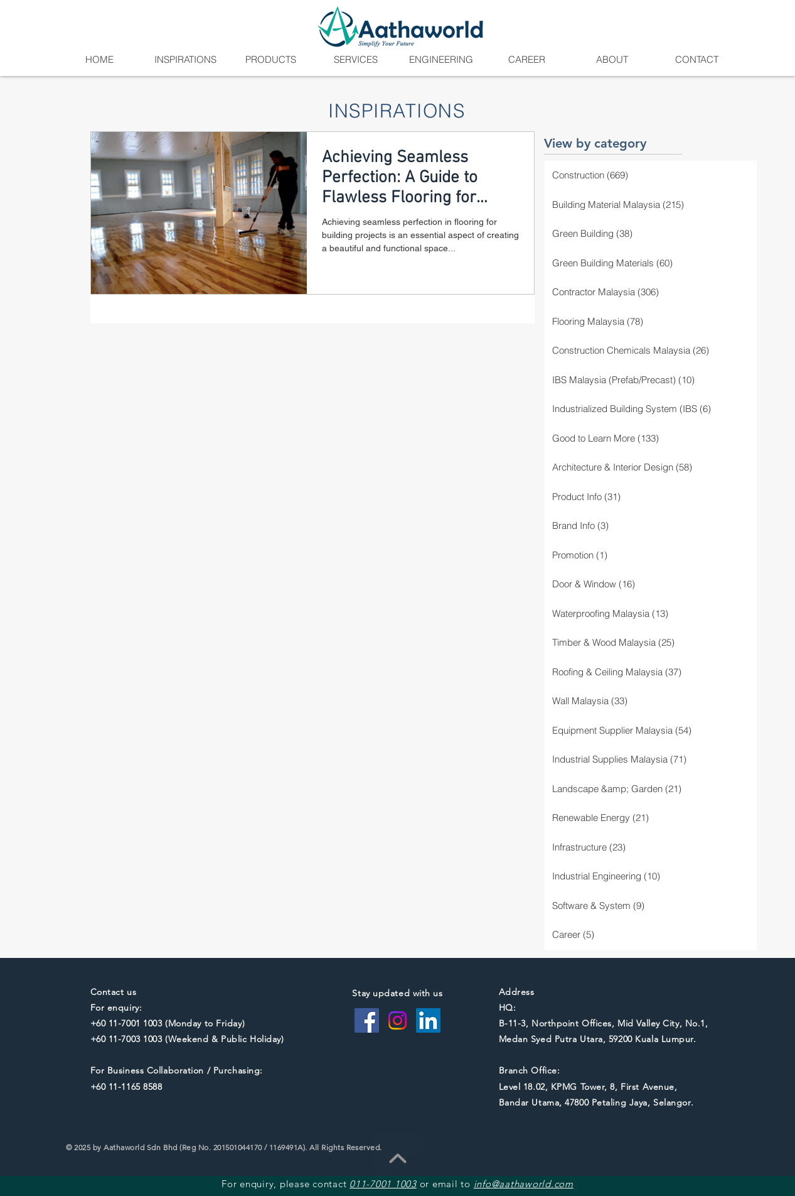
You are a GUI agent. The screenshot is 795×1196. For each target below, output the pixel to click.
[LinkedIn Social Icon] (428, 1020)
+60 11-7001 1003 (126, 1023)
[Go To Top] (398, 1158)
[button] (270, 59)
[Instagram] (397, 1020)
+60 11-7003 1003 (126, 1039)
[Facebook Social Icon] (367, 1020)
